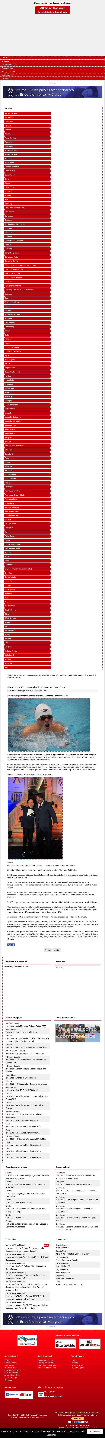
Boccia (7, 183)
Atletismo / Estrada (13, 1023)
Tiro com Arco (10, 630)
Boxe (7, 200)
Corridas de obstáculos (14, 241)
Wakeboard (9, 655)
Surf (6, 598)
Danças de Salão (11, 257)
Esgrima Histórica (12, 302)
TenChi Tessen (10, 610)
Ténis (7, 614)
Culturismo (9, 249)
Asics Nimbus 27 (63, 1266)
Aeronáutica (9, 117)
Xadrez (7, 667)
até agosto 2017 (50, 1392)
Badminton (9, 159)
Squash (8, 585)
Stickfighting (10, 589)
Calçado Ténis (61, 1251)
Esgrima (8, 298)
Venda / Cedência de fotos (47, 1368)
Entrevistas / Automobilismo (16, 1272)
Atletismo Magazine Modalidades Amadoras (27, 1417)
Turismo (8, 639)
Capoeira (8, 220)
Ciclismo (8, 228)
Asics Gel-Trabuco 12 (65, 1278)
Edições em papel (11, 1377)
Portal (4, 58)
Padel (7, 458)
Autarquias (9, 146)
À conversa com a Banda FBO (78, 1184)
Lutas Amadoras (11, 405)
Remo (7, 532)
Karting (8, 376)
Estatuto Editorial (11, 1363)
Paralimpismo (10, 475)
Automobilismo (11, 150)
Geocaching (9, 327)
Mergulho (8, 413)
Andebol (8, 130)
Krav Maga (9, 397)
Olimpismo (9, 450)
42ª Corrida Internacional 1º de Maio (31, 1139)
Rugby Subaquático (12, 544)
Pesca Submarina (12, 516)
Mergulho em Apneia (13, 421)
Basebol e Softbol (12, 167)
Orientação (9, 454)
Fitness (8, 310)
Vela (6, 643)
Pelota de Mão (10, 503)
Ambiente (8, 126)
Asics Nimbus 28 (63, 1248)
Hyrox (7, 355)
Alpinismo (9, 122)
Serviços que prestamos (46, 1363)
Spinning (8, 581)
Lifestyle (8, 401)
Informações (10, 360)
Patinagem (9, 487)
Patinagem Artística (12, 491)
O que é (74, 1360)
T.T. (6, 602)
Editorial (7, 1360)
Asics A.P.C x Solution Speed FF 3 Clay (72, 1254)
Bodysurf (8, 191)
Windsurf (8, 659)
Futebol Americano (12, 314)
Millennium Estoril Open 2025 (28, 1127)
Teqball (8, 622)
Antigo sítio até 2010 (12, 1375)
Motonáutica (10, 433)
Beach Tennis (10, 175)
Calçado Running (62, 1245)
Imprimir (43, 691)
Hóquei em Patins (12, 347)
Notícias (5, 61)
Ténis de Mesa (10, 618)
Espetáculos (60, 1173)
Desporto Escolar (11, 261)
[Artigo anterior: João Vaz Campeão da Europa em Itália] (48, 950)
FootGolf (8, 319)
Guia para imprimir (77, 1368)
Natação (8, 442)
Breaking (8, 204)
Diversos (8, 282)
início (16, 675)
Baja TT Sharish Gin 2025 (27, 1090)
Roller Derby (10, 536)
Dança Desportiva (12, 253)
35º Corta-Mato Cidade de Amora (30, 1054)
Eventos (9, 1036)
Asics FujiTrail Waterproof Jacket (70, 1285)
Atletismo (8, 142)
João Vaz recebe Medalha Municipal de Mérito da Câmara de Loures (36, 687)
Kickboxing (9, 388)
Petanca (8, 520)
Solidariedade (10, 577)
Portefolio (74, 1363)
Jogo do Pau (10, 368)
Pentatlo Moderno (12, 507)
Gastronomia (10, 323)
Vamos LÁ (19, 1218)
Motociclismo (10, 429)
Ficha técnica (9, 1365)
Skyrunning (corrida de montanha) (18, 569)
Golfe (7, 335)
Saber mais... (52, 1435)
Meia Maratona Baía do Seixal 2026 (31, 1026)
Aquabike (8, 134)
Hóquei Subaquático (13, 351)
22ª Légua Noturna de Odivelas (29, 1114)
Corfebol (8, 236)
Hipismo (8, 339)
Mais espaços (7, 75)
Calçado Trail (60, 1276)
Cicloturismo (10, 232)
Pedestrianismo (11, 499)
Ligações (5, 78)
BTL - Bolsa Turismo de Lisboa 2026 (31, 1047)
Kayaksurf (9, 384)
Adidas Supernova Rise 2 (66, 1260)
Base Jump (9, 163)
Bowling (8, 195)
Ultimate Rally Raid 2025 (26, 1078)
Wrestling (8, 663)
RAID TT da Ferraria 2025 (27, 1120)
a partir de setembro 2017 (54, 1396)
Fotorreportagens (9, 65)
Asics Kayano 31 (63, 1272)
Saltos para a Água (12, 548)
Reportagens (7, 68)
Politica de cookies (11, 1373)
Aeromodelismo (11, 113)
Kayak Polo (9, 380)
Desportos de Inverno (13, 278)
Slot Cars (8, 573)
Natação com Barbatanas (14, 446)
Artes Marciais (10, 138)
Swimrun (8, 594)
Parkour (8, 483)
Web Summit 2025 (23, 1202)
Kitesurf (8, 392)
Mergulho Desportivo (13, 417)
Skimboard (9, 565)
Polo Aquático (10, 524)
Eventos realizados (78, 1365)
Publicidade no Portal (45, 1360)
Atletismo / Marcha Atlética (15, 1051)
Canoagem (9, 216)
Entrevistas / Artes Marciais (15, 1245)
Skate (7, 561)
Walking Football (11, 651)
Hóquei (8, 343)
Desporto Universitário (14, 269)
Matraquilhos (10, 409)
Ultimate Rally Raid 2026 (26, 1032)
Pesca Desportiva (12, 511)
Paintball (8, 466)
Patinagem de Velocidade (15, 495)
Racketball (9, 528)
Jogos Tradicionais (12, 372)
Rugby (7, 540)
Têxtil (58, 1282)
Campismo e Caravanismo (15, 208)
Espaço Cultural (8, 71)
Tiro (6, 626)
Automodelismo (11, 154)
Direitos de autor (11, 1368)
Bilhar (7, 179)
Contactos (8, 1380)
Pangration (9, 470)
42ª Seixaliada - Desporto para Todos (31, 1084)
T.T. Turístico (10, 606)
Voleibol (8, 647)
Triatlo (7, 635)
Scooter (8, 552)
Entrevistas (60, 1182)
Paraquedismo (10, 479)
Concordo (95, 1431)
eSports (8, 306)
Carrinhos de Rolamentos (15, 224)
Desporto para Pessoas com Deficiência (20, 265)
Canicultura (9, 212)
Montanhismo (10, 425)
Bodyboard (9, 187)
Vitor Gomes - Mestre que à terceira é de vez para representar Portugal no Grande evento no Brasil (26, 1287)
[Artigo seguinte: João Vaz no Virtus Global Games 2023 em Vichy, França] (56, 950)
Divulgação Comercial (13, 286)
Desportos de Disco (12, 273)
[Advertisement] (52, 35)
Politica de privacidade (13, 1370)
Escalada (8, 294)
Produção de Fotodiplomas (47, 1365)
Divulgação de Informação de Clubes (19, 290)
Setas (7, 557)
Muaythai (8, 438)
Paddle (7, 462)
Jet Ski (7, 364)
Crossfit (8, 245)
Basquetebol (10, 171)
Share (11, 945)
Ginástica (8, 331)
